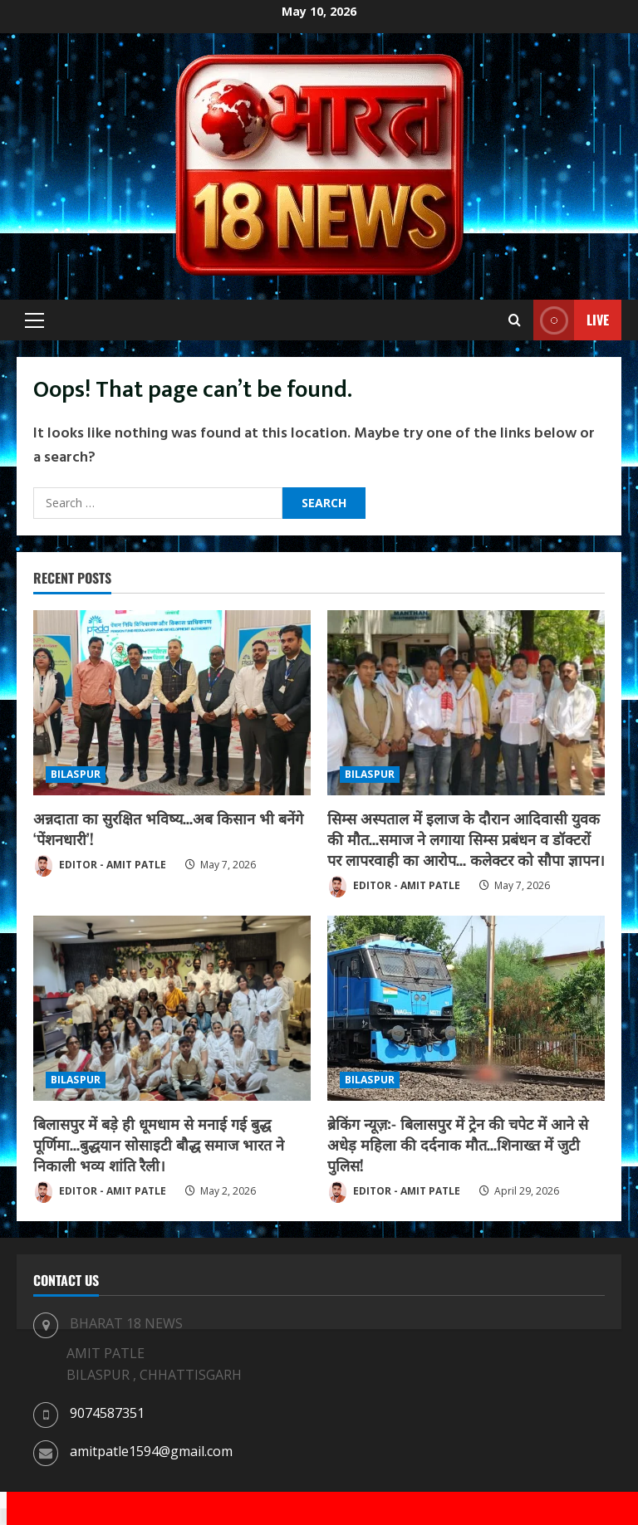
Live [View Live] (571, 320)
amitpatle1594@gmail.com (151, 1451)
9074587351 (107, 1413)
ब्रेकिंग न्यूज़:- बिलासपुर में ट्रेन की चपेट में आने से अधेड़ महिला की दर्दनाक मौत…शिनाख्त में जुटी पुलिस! (457, 1144)
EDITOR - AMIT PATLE (99, 865)
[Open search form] (514, 320)
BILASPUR (76, 774)
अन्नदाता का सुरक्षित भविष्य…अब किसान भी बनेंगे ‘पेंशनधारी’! (168, 828)
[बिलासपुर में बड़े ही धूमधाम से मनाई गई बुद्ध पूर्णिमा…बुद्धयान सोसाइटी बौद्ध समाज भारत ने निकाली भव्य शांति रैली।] (172, 1008)
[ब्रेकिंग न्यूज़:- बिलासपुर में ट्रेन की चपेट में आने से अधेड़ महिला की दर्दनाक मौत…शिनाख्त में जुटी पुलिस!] (466, 1008)
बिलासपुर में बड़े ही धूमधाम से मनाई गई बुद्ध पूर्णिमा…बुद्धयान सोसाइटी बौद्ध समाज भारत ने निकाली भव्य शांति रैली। (158, 1144)
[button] (34, 320)
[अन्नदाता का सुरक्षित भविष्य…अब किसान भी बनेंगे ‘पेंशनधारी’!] (172, 702)
